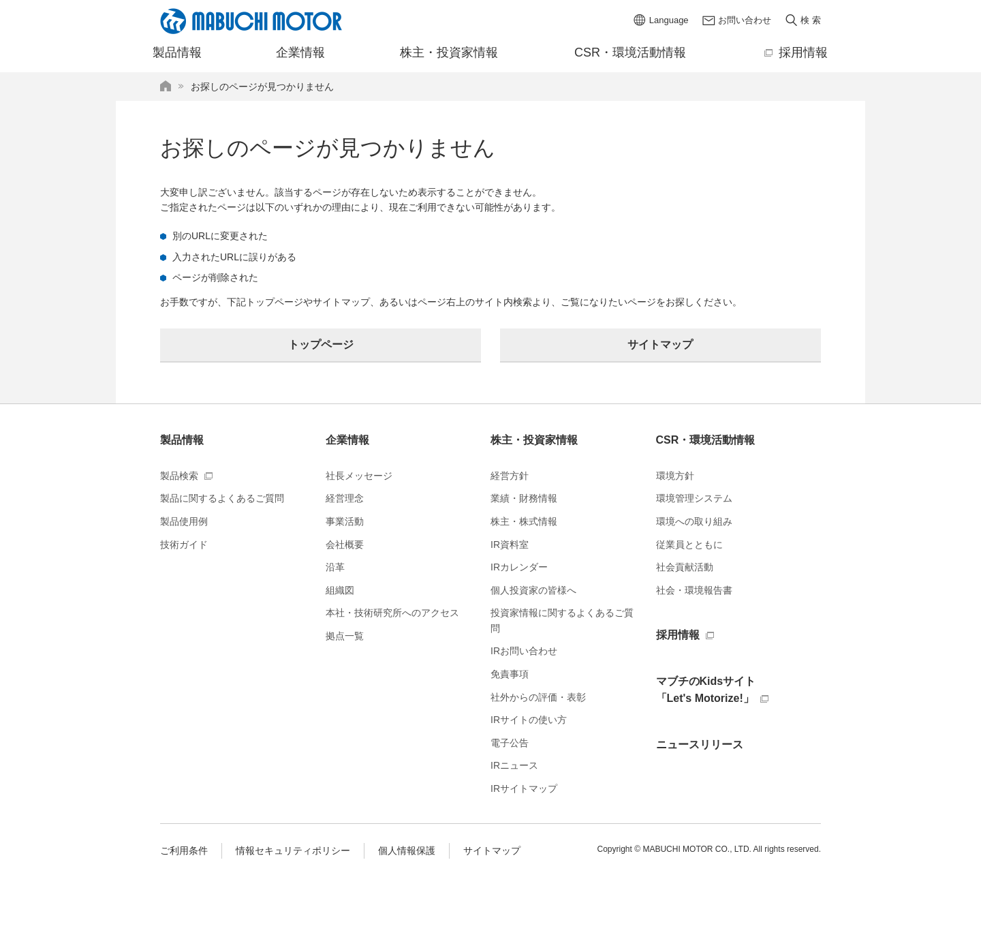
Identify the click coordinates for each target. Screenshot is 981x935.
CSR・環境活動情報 (706, 440)
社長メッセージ (359, 475)
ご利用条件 (184, 850)
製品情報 (182, 440)
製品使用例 (184, 521)
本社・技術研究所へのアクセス (392, 612)
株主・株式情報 (523, 521)
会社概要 (345, 544)
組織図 (340, 590)
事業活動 (345, 521)
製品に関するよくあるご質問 (222, 498)
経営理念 (345, 498)
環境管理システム (694, 498)
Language (669, 20)
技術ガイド (184, 544)
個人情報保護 (406, 850)
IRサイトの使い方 (528, 719)
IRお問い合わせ (523, 650)
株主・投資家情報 (534, 440)
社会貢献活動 (684, 567)
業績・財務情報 (523, 498)
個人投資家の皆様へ (533, 590)
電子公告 (509, 742)
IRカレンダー (519, 567)
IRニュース (514, 765)
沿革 (335, 567)
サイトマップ (491, 850)
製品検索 (179, 475)
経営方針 (509, 475)
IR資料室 (509, 544)
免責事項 (509, 674)
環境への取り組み (694, 521)
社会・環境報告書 (694, 590)
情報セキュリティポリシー (293, 850)
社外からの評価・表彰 (538, 697)
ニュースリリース (699, 744)
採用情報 (678, 635)
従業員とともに (689, 544)
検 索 (810, 20)
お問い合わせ (744, 20)
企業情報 (347, 440)
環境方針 (675, 475)
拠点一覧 (345, 635)
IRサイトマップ (523, 788)
